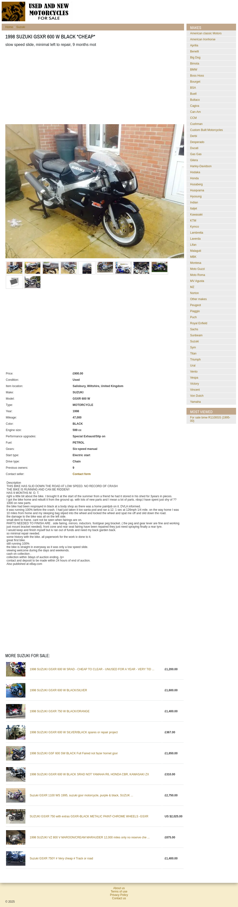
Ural (192, 365)
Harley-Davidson (201, 166)
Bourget (195, 81)
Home (9, 27)
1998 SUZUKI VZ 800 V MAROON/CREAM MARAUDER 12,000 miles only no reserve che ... (90, 837)
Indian (194, 202)
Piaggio (195, 311)
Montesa (195, 263)
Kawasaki (196, 214)
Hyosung (195, 196)
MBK (193, 257)
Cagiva (194, 106)
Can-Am (195, 112)
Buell (193, 93)
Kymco (194, 226)
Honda (194, 178)
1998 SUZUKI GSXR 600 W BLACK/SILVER (58, 690)
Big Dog (195, 57)
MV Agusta (197, 281)
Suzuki (20, 27)
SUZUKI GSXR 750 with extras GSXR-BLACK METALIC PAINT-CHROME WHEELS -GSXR (89, 816)
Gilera (194, 160)
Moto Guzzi (197, 269)
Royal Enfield (198, 323)
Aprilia (194, 45)
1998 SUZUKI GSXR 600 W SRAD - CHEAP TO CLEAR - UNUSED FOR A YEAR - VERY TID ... (92, 669)
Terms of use (119, 891)
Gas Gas (195, 154)
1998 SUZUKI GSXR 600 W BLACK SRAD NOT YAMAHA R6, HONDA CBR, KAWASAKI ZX (89, 774)
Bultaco (195, 99)
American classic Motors (206, 33)
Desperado (197, 142)
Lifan (193, 244)
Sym (193, 347)
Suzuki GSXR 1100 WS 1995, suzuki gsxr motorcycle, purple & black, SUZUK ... (81, 795)
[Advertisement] (91, 85)
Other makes (198, 299)
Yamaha (195, 401)
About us (119, 888)
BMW (193, 69)
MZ (192, 287)
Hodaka (195, 172)
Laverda (195, 238)
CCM (193, 118)
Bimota (194, 63)
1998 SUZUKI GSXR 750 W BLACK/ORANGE (59, 711)
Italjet (193, 208)
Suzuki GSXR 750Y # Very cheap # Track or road (61, 858)
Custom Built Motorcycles (206, 130)
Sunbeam (196, 335)
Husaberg (196, 184)
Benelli (194, 51)
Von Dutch (196, 395)
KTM (193, 220)
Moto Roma (197, 275)
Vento (194, 371)
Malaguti (195, 250)
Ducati (194, 148)
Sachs (194, 329)
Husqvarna (197, 190)
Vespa (194, 377)
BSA (193, 87)
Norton (194, 293)
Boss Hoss (197, 75)
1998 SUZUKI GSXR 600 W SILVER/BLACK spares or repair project (74, 732)
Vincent (195, 389)
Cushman (196, 124)
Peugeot (195, 305)
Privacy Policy (119, 895)
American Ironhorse (203, 39)
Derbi (193, 136)
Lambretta (196, 232)
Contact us (119, 898)
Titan (193, 353)
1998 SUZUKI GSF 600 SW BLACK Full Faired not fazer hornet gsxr (74, 753)
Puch (193, 317)
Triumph (195, 359)
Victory (194, 383)
